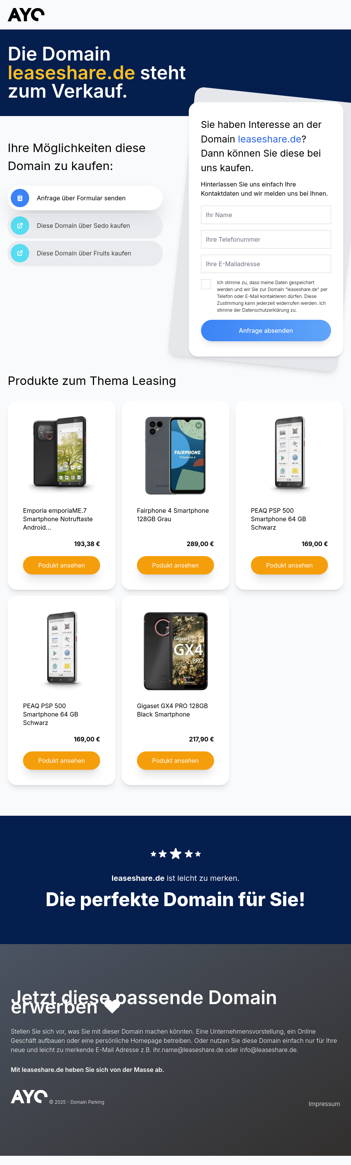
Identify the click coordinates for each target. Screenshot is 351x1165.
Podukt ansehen (61, 565)
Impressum (324, 1104)
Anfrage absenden (266, 330)
